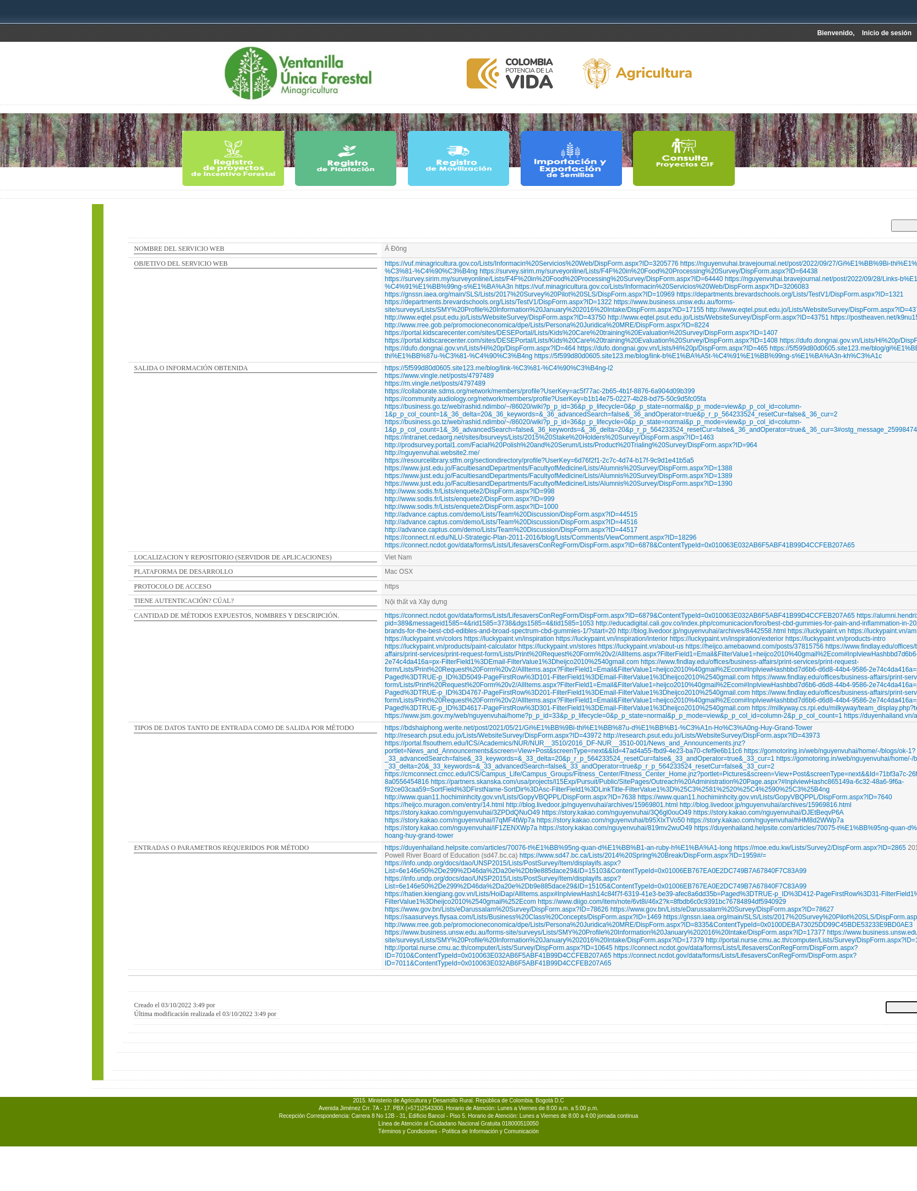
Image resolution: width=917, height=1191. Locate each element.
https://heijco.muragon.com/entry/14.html (444, 805)
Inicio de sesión (886, 33)
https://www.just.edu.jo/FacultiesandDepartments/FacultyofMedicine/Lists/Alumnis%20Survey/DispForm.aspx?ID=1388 (558, 468)
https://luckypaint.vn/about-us (641, 646)
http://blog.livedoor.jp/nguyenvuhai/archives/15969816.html (766, 805)
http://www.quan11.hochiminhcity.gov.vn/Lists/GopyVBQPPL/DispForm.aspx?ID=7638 (510, 797)
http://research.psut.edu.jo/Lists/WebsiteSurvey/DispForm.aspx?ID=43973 (711, 735)
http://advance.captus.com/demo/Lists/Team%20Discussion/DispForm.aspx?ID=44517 (511, 530)
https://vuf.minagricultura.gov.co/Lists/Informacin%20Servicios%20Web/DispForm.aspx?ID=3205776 (531, 263)
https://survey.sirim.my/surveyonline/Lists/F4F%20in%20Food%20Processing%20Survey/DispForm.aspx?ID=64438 (648, 271)
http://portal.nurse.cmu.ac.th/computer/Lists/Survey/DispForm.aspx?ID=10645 (499, 948)
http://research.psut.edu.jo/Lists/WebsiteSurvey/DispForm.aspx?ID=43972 (493, 735)
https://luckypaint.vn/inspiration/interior (612, 639)
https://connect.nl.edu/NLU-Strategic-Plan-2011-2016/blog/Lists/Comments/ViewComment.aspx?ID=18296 (540, 537)
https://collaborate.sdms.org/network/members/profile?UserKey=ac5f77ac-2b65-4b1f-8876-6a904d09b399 (540, 391)
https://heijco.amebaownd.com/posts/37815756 (754, 646)
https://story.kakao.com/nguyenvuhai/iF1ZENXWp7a (461, 828)
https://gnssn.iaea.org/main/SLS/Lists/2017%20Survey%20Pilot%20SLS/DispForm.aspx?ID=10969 (530, 294)
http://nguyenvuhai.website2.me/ (432, 453)
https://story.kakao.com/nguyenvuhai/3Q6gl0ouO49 (616, 812)
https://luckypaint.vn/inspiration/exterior (727, 639)
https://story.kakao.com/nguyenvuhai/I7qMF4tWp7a (460, 820)
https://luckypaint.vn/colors (423, 639)
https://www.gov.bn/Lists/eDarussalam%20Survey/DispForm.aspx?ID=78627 (722, 909)
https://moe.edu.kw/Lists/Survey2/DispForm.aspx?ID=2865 (819, 848)
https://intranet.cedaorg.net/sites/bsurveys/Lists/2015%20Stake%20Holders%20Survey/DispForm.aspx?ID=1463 (549, 437)
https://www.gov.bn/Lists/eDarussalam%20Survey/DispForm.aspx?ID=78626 (496, 909)
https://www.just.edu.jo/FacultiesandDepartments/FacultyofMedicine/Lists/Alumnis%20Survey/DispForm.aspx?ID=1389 (558, 476)
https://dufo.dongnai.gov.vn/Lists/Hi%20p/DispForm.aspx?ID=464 (480, 348)
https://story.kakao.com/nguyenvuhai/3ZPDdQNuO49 (462, 812)
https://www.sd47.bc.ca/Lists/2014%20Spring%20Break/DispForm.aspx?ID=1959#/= (643, 855)
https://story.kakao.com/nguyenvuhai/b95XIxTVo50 (611, 820)
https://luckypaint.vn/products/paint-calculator (450, 646)
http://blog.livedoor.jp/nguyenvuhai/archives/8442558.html (702, 631)
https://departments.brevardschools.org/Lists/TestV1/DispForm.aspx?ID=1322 (498, 302)
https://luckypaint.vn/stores (557, 646)
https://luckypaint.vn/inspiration (509, 639)
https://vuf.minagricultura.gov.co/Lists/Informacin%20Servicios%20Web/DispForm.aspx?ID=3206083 (662, 286)
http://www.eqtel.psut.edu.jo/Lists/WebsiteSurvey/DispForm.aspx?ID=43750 (495, 317)
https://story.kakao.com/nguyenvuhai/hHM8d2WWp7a (765, 820)
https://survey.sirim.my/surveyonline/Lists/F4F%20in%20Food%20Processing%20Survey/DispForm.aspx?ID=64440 (554, 279)
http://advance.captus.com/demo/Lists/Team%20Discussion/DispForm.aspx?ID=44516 (511, 522)
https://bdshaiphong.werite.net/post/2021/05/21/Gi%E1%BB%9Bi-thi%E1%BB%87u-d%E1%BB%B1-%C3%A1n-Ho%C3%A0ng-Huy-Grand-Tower (598, 728)
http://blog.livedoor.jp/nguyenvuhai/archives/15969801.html (592, 805)
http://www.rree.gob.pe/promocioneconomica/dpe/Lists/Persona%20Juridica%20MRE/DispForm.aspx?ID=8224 (547, 325)
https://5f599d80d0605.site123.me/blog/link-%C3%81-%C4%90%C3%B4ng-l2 (499, 368)
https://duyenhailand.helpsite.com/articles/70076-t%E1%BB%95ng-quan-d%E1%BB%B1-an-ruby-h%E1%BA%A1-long (558, 848)
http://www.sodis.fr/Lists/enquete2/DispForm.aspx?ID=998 (469, 491)
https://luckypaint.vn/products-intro (835, 639)
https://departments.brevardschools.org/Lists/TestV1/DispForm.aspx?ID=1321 (790, 294)
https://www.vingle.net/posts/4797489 (439, 376)
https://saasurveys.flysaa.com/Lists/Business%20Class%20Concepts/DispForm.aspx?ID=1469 (523, 917)
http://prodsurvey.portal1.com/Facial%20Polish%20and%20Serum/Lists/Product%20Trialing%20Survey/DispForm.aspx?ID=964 (571, 445)
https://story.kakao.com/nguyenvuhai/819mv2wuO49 (615, 828)
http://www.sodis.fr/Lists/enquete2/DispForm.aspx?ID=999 (469, 499)
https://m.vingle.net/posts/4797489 (435, 383)
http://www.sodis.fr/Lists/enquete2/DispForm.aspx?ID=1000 (471, 507)
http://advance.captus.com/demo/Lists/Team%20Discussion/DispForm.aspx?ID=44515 (511, 514)
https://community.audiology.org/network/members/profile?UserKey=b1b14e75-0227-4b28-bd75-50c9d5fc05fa (545, 399)
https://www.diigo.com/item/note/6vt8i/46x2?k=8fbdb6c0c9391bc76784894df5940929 (662, 901)
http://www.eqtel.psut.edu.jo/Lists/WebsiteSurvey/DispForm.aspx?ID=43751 (718, 317)
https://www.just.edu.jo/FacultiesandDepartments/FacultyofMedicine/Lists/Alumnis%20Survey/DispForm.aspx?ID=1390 (558, 483)
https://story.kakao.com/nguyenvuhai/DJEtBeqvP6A (769, 812)
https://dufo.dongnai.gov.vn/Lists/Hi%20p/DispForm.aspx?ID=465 (672, 348)
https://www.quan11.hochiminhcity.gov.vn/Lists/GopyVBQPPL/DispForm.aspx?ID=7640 (764, 797)
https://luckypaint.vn (816, 631)
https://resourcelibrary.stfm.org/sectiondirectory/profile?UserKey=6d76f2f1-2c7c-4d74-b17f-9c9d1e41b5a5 (539, 460)
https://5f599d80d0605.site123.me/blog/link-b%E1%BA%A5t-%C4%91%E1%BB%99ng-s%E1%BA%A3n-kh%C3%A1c (708, 356)
